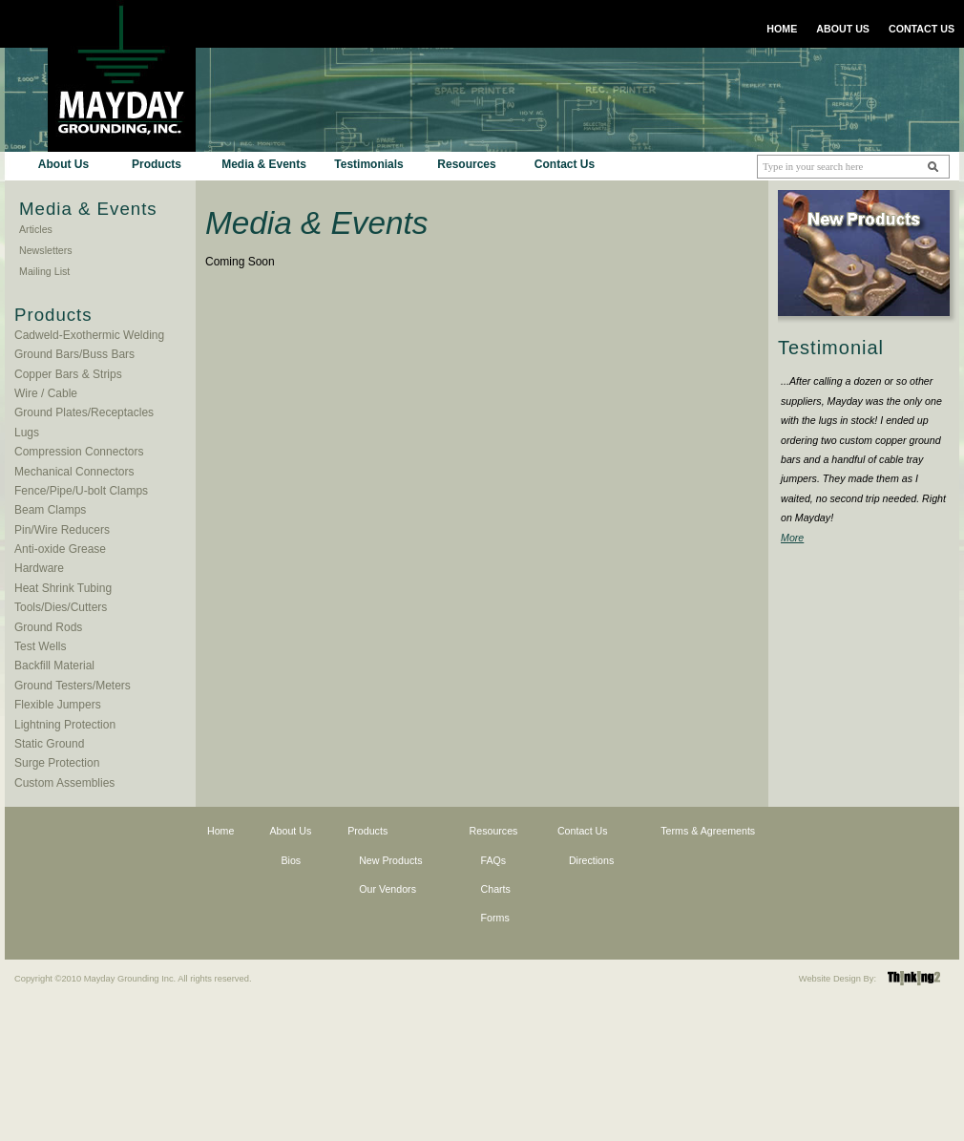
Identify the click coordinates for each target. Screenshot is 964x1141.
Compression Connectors (78, 451)
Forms (495, 917)
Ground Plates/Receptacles (84, 412)
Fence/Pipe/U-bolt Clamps (81, 490)
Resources (466, 164)
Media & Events (263, 164)
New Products (390, 860)
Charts (496, 889)
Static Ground (49, 743)
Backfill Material (54, 665)
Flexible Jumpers (57, 704)
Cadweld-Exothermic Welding (89, 335)
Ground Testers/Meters (72, 685)
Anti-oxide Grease (60, 549)
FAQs (494, 860)
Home (220, 830)
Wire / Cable (45, 393)
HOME (781, 28)
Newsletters (46, 250)
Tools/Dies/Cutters (60, 607)
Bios (291, 860)
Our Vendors (387, 889)
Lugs (26, 432)
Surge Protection (56, 763)
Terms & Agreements (707, 830)
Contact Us (564, 164)
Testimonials (368, 164)
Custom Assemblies (64, 783)
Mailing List (44, 271)
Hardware (39, 568)
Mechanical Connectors (74, 471)
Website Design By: (837, 978)
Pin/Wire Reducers (62, 530)
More (792, 537)
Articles (35, 229)
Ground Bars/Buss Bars (74, 354)
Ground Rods (48, 627)
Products (156, 164)
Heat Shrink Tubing (63, 588)
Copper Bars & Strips (68, 374)
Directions (591, 860)
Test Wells (40, 646)
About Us (63, 164)
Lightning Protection (64, 724)
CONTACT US (921, 28)
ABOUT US (843, 28)
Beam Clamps (50, 510)
